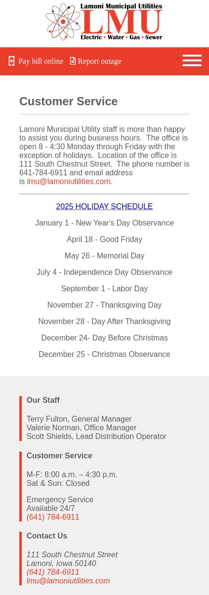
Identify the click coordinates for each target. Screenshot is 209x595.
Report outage (95, 61)
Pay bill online (35, 61)
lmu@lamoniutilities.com (69, 181)
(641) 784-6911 (53, 517)
